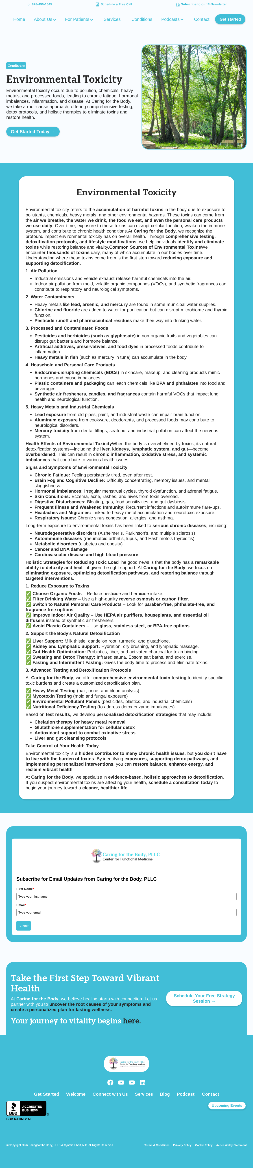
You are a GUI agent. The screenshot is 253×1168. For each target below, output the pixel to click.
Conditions (141, 19)
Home (19, 19)
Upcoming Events (227, 1105)
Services (112, 19)
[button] (46, 19)
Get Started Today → (33, 131)
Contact (201, 19)
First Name (25, 889)
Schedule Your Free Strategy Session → (204, 998)
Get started (230, 19)
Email (21, 905)
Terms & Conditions (157, 1145)
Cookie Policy (204, 1145)
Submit (23, 926)
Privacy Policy (182, 1145)
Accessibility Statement (231, 1145)
